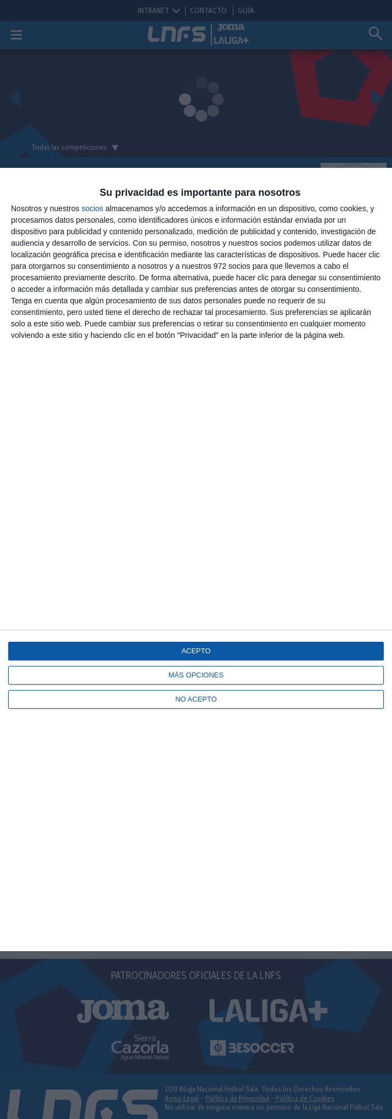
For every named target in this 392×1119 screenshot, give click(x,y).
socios (92, 208)
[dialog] (196, 559)
